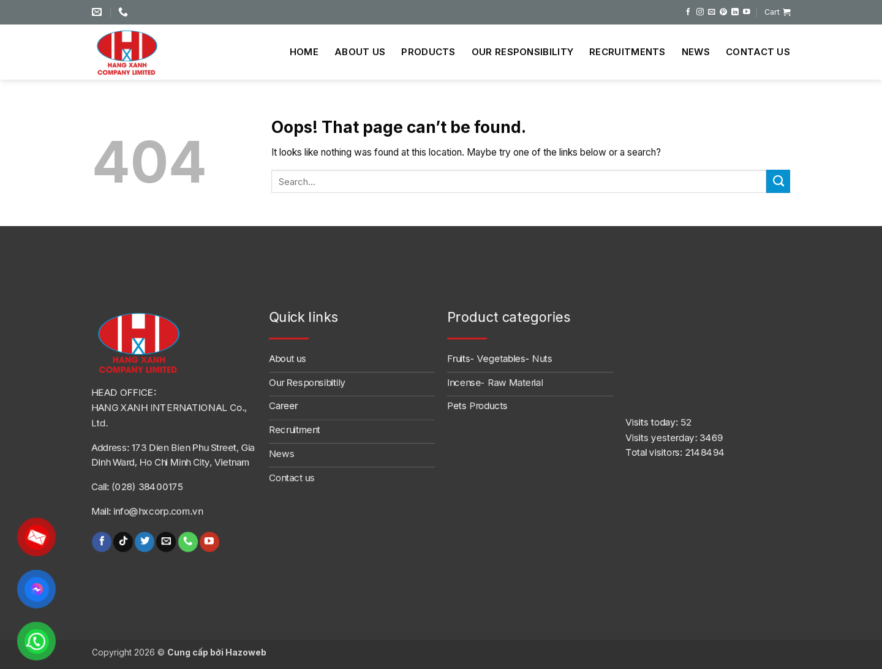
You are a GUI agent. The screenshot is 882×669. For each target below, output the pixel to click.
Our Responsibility (522, 52)
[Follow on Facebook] (688, 12)
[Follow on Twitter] (144, 542)
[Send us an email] (711, 12)
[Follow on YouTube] (746, 12)
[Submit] (778, 181)
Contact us (758, 52)
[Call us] (187, 542)
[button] (777, 12)
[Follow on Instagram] (700, 12)
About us (359, 52)
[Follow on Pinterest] (723, 12)
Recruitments (627, 52)
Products (428, 52)
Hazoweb (245, 652)
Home (304, 52)
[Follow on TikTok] (123, 542)
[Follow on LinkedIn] (735, 12)
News (696, 52)
